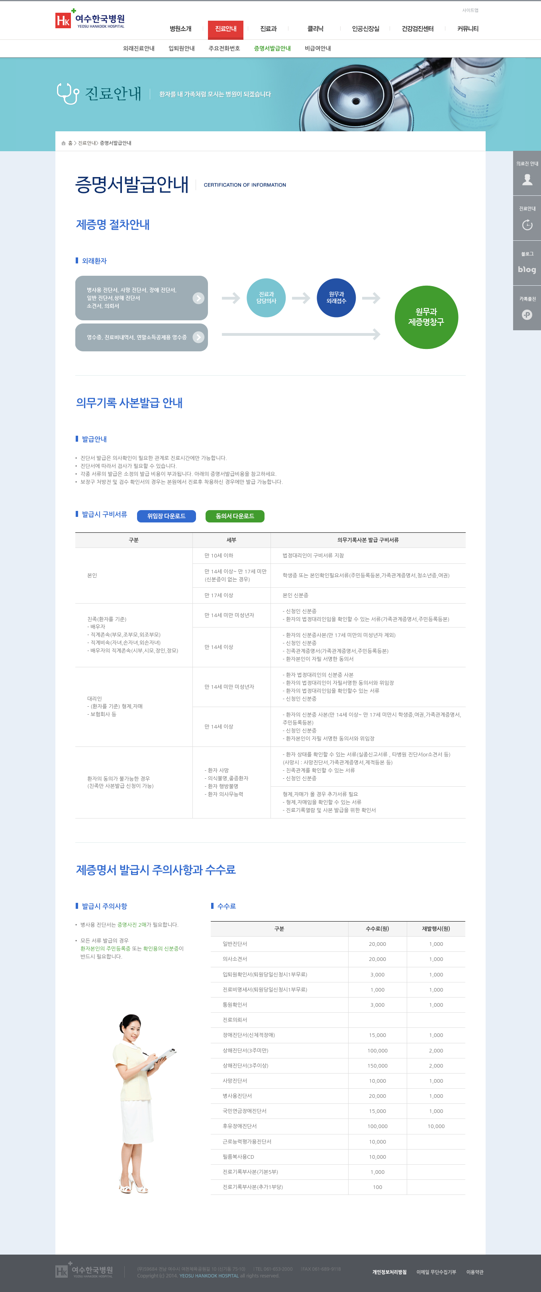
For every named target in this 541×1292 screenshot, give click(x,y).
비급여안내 (318, 48)
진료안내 (87, 143)
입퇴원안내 (182, 48)
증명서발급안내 (272, 48)
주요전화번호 (224, 48)
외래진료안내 (139, 48)
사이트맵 (470, 10)
